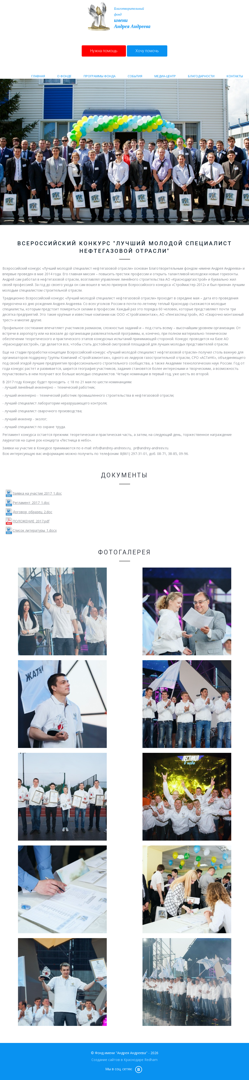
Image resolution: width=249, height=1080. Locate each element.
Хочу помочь (147, 51)
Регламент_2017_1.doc (31, 502)
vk (138, 1069)
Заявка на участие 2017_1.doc (37, 493)
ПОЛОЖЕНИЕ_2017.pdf (31, 521)
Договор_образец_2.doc (32, 512)
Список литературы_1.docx (35, 530)
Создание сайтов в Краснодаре (117, 1059)
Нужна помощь (103, 51)
